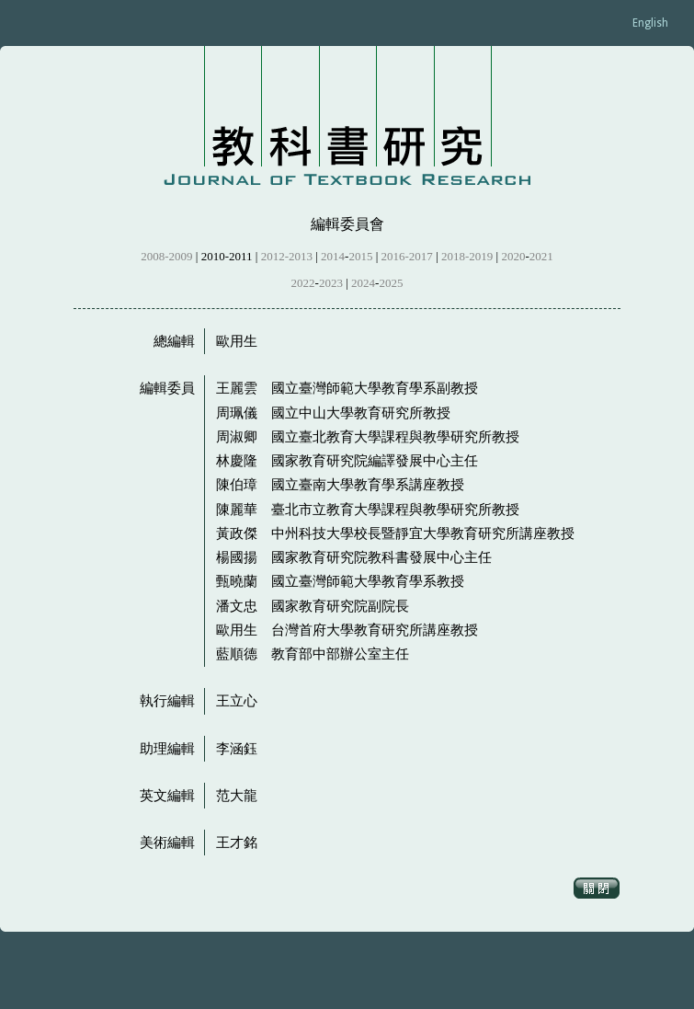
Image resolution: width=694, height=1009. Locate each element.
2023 (331, 283)
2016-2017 (407, 256)
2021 (541, 256)
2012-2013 (287, 256)
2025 (391, 283)
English (650, 23)
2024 (363, 283)
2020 (513, 256)
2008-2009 (166, 256)
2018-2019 (467, 256)
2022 (303, 283)
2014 (333, 256)
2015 (360, 256)
